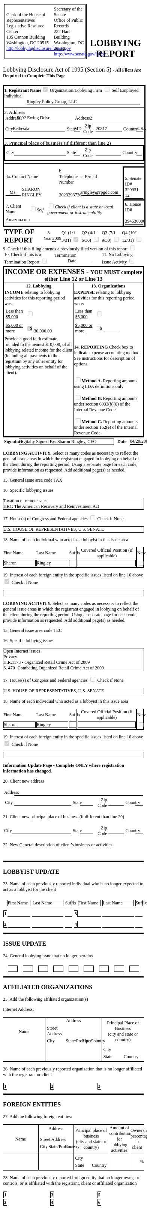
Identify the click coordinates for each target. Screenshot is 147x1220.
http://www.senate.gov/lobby (80, 54)
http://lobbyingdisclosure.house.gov (38, 48)
